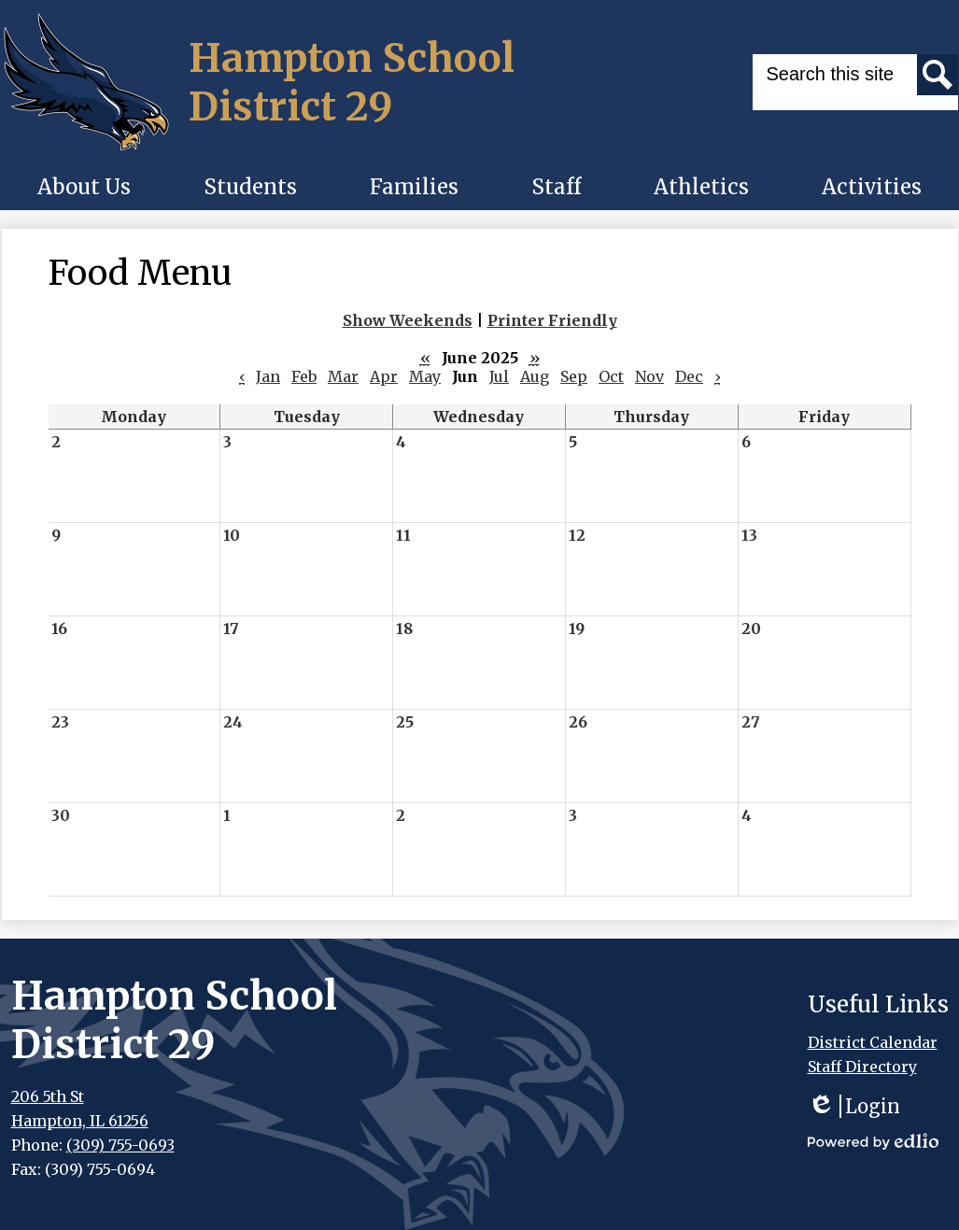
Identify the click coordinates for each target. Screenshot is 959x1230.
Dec (689, 376)
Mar (343, 376)
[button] (84, 186)
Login (854, 1106)
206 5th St (47, 1096)
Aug (534, 376)
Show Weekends (407, 320)
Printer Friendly (552, 320)
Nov (649, 376)
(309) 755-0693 (120, 1145)
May (425, 376)
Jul (499, 376)
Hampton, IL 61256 (79, 1120)
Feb (304, 376)
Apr (384, 376)
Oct (611, 376)
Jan (268, 376)
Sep (573, 376)
